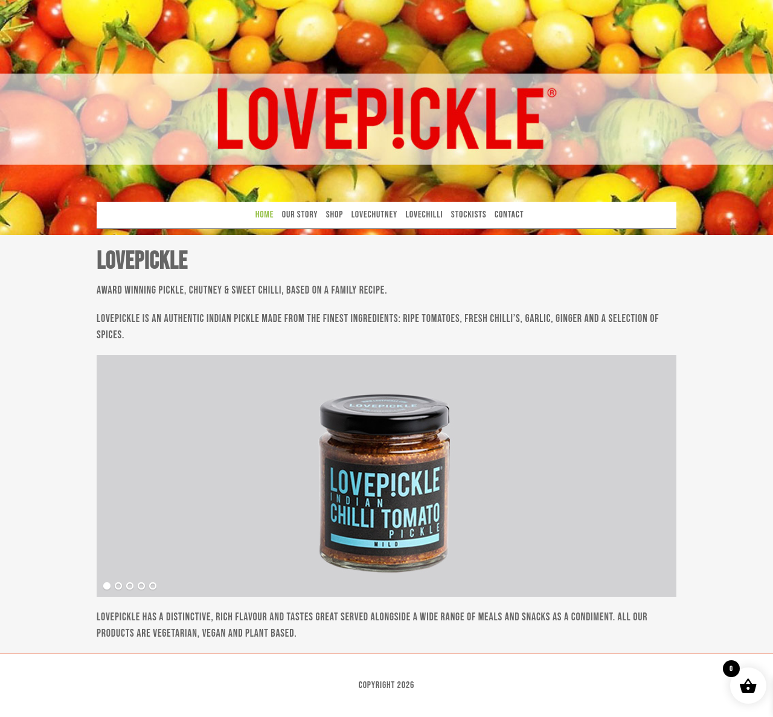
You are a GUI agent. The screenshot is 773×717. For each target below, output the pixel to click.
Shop (334, 214)
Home (264, 214)
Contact (509, 214)
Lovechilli (424, 214)
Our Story (300, 214)
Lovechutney (374, 214)
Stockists (469, 214)
